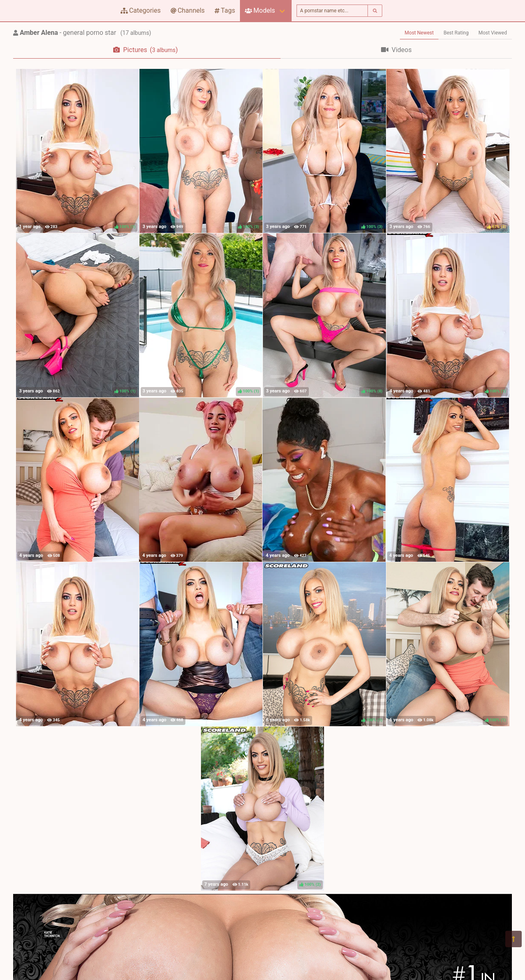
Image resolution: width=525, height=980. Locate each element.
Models (260, 10)
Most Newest (419, 33)
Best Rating (455, 33)
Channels (188, 10)
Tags (225, 10)
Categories (141, 10)
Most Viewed (493, 33)
